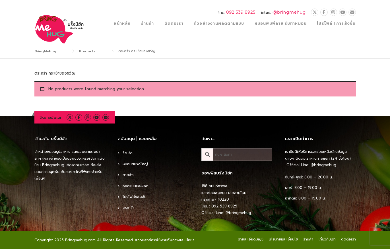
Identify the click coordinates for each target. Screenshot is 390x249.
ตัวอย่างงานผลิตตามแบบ (219, 23)
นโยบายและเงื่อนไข (283, 239)
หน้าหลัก (122, 23)
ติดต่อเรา (173, 23)
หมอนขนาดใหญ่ (135, 164)
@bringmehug (289, 12)
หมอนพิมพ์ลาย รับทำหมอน (281, 23)
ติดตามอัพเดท (51, 117)
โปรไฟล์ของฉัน (134, 196)
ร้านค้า (147, 23)
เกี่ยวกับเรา (327, 239)
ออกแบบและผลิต (135, 186)
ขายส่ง (128, 175)
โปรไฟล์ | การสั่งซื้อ (336, 23)
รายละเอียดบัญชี (250, 239)
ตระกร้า (128, 207)
